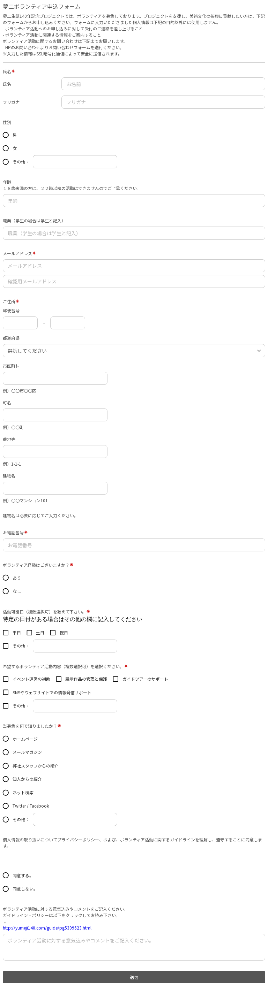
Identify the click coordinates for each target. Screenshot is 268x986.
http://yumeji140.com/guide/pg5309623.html (47, 928)
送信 (134, 977)
